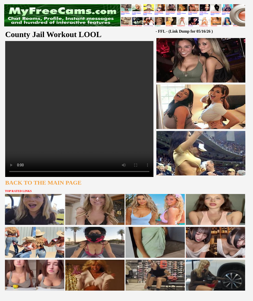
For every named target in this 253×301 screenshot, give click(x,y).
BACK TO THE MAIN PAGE (43, 182)
